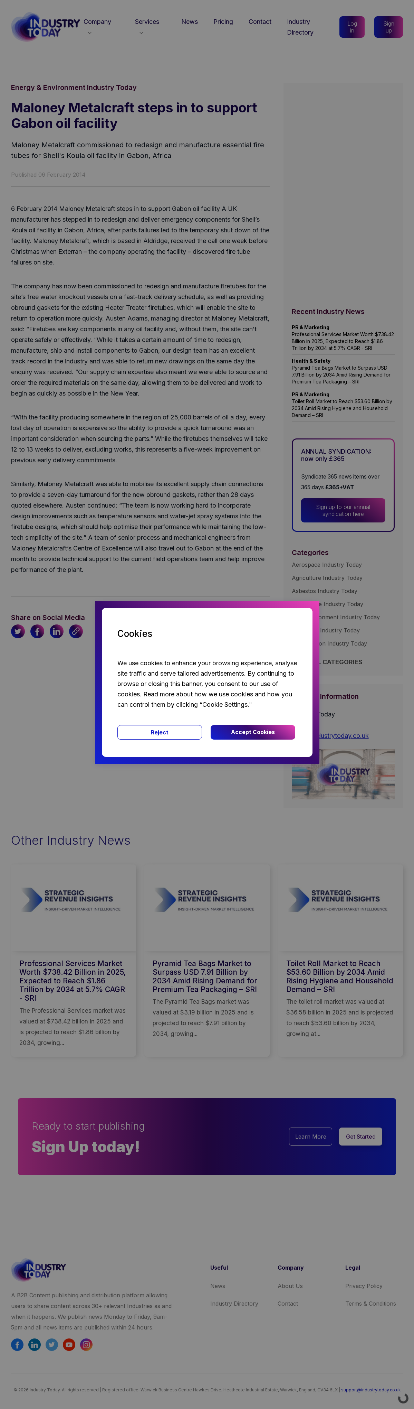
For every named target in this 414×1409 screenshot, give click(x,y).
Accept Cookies (253, 732)
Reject (160, 732)
